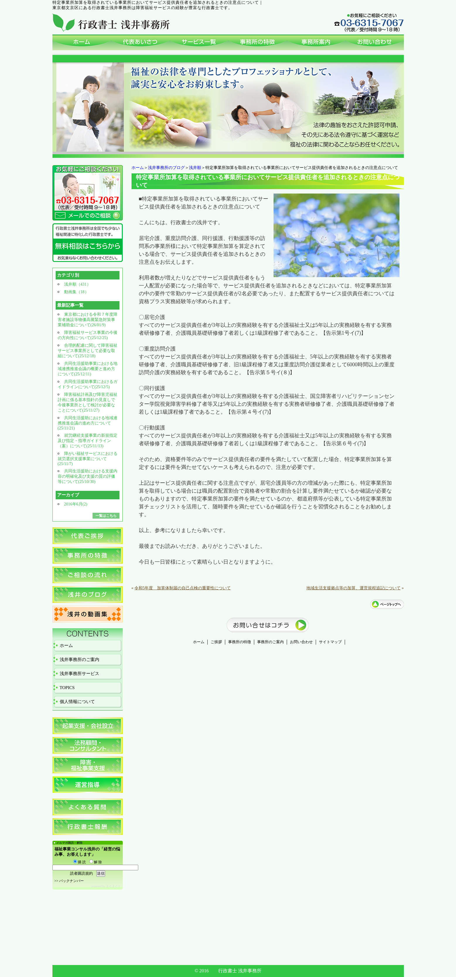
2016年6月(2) (75, 504)
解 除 (95, 862)
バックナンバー (71, 881)
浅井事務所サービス (79, 673)
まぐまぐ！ (113, 886)
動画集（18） (76, 292)
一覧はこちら (106, 516)
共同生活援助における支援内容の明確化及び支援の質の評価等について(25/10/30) (87, 476)
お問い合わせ (301, 642)
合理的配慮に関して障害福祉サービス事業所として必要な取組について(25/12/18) (87, 350)
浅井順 (195, 167)
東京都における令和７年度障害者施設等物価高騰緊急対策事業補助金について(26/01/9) (87, 319)
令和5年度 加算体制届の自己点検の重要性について (182, 588)
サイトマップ (330, 642)
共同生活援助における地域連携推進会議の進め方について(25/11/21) (87, 423)
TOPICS (67, 687)
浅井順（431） (77, 284)
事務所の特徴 (239, 642)
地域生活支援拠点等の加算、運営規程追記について (353, 588)
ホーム (137, 167)
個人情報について (77, 701)
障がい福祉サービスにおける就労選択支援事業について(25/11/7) (87, 458)
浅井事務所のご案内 (79, 659)
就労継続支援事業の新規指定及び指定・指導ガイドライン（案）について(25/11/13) (87, 440)
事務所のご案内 (270, 642)
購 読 (79, 862)
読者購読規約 (81, 873)
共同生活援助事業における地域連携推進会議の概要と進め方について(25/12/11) (87, 368)
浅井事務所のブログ (166, 167)
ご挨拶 (216, 642)
